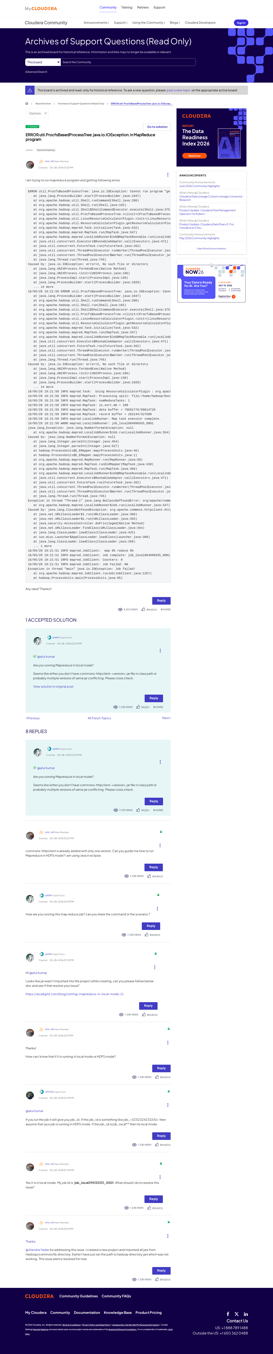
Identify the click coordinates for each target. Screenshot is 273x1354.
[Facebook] (228, 1314)
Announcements (95, 22)
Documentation (87, 1312)
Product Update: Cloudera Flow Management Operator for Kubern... (207, 211)
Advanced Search (36, 71)
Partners (143, 7)
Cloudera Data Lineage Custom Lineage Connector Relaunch (211, 198)
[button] (166, 173)
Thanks (30, 1241)
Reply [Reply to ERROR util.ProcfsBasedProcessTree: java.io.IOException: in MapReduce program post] (161, 600)
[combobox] (128, 62)
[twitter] (236, 1314)
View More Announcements (211, 248)
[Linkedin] (246, 1314)
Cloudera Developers (200, 22)
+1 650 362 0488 (234, 1333)
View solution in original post (53, 686)
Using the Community (147, 22)
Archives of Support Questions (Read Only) (81, 103)
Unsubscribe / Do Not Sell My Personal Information (135, 1325)
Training (126, 7)
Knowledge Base (118, 1312)
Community (108, 7)
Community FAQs (116, 1296)
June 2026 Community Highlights (199, 186)
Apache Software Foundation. (123, 1329)
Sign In (241, 22)
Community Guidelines (78, 1296)
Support (159, 7)
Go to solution (157, 127)
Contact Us (237, 1321)
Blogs (174, 22)
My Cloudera (35, 1312)
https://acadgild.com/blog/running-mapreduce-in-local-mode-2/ (75, 994)
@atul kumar (46, 656)
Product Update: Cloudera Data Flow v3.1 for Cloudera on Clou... (206, 225)
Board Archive (43, 103)
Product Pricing (149, 1312)
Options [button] (35, 113)
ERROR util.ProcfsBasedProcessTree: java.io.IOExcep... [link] (142, 103)
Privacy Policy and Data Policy (96, 1325)
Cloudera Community (46, 22)
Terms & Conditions (71, 1325)
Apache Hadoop (46, 150)
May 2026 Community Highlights (199, 238)
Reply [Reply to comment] (154, 698)
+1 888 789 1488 (234, 1327)
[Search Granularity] (42, 62)
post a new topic (179, 90)
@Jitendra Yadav (37, 1250)
